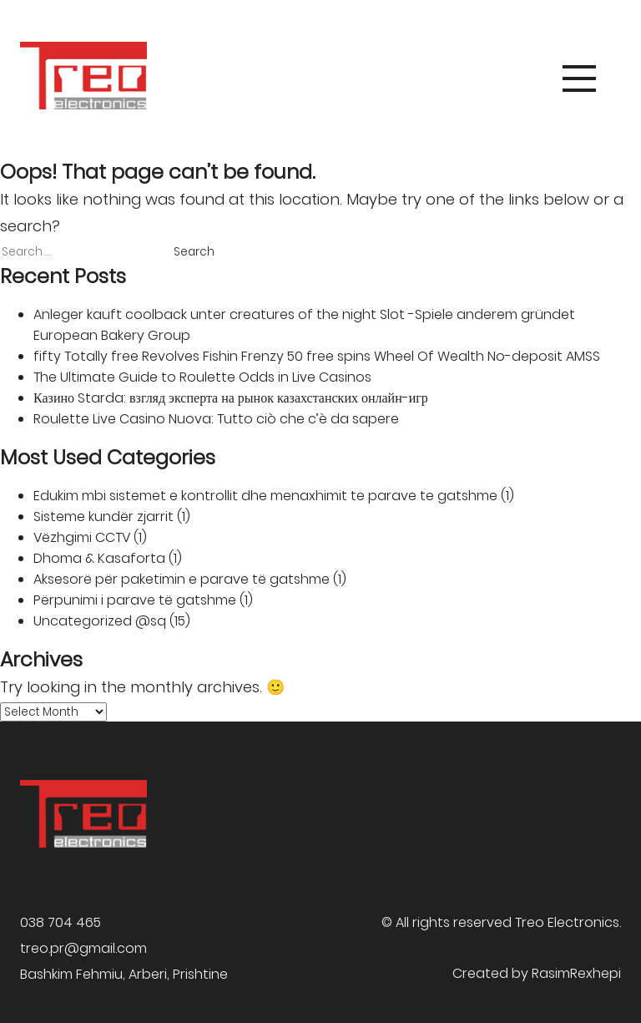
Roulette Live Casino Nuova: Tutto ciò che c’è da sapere (216, 418)
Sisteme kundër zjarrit (103, 516)
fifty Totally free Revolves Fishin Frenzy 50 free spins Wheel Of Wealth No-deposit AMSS (316, 356)
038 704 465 (60, 922)
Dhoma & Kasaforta (99, 558)
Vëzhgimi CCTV (81, 537)
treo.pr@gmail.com (83, 948)
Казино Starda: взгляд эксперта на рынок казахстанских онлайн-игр (230, 398)
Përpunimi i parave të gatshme (134, 600)
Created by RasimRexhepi (536, 973)
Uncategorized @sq (99, 621)
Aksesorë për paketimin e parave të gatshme (181, 579)
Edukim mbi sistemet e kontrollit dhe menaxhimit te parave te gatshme (265, 495)
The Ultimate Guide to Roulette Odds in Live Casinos (202, 377)
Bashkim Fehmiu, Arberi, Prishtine (124, 974)
